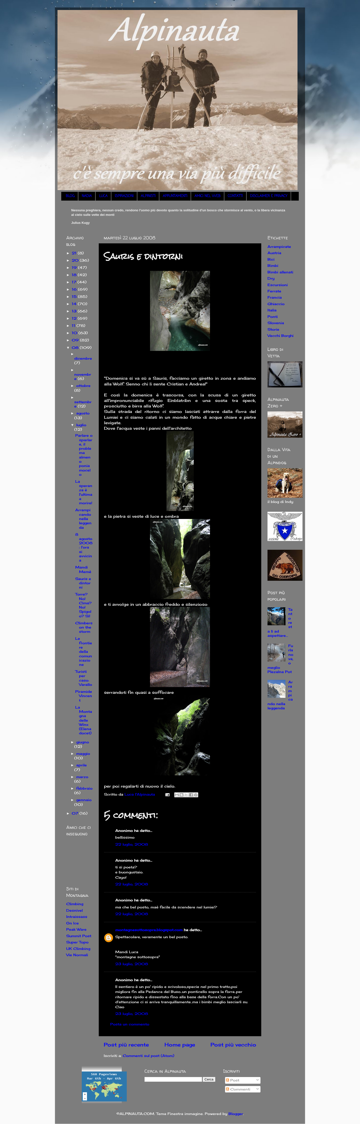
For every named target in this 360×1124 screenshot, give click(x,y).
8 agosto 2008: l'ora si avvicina (83, 547)
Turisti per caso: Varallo (83, 678)
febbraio (84, 788)
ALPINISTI (148, 196)
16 (75, 289)
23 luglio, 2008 (131, 964)
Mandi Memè (83, 569)
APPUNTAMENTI (175, 196)
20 (76, 260)
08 (76, 347)
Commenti (238, 1089)
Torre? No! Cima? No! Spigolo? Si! (83, 605)
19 (75, 267)
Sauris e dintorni (83, 583)
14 (75, 304)
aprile (81, 765)
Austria (274, 253)
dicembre (83, 358)
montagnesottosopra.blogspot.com (148, 930)
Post (232, 1080)
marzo (82, 777)
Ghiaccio (276, 304)
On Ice (72, 923)
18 (75, 275)
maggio (83, 753)
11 (74, 325)
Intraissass (76, 916)
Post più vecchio (233, 1044)
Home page (179, 1044)
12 (75, 318)
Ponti (273, 316)
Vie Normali (77, 955)
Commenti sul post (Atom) (148, 1055)
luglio (81, 425)
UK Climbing (78, 948)
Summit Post (78, 936)
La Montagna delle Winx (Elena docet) (83, 720)
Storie (273, 329)
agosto (83, 413)
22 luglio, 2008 (131, 844)
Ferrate (274, 291)
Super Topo (77, 942)
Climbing (74, 904)
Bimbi (273, 265)
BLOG (70, 196)
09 (76, 340)
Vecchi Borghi (281, 335)
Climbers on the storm (83, 627)
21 (75, 253)
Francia (275, 297)
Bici (271, 259)
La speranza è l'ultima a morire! (83, 492)
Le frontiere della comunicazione (83, 651)
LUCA (103, 196)
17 (75, 282)
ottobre (83, 385)
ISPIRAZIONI (124, 196)
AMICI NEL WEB (207, 196)
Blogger (235, 1113)
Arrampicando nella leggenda (83, 518)
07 (76, 813)
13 (75, 311)
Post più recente (126, 1044)
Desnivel (74, 910)
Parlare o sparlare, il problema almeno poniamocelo (83, 454)
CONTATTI (235, 196)
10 (75, 333)
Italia (272, 310)
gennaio (84, 800)
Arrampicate (279, 246)
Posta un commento (129, 1024)
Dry (271, 278)
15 (75, 296)
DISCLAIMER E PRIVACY (268, 196)
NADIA (87, 196)
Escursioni (278, 285)
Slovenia (276, 323)
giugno (82, 742)
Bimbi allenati (280, 272)
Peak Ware (76, 929)
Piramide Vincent (83, 695)
